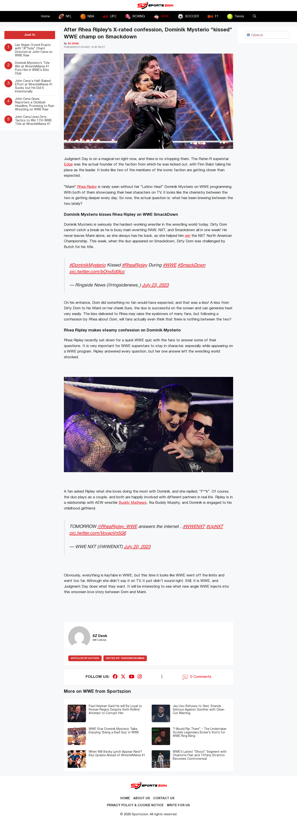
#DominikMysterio (87, 265)
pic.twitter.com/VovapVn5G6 (97, 533)
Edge (68, 164)
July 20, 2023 (137, 547)
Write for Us (178, 805)
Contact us (164, 798)
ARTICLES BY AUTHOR (85, 658)
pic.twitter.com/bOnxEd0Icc (97, 272)
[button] (254, 16)
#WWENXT (194, 527)
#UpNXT (214, 527)
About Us (141, 798)
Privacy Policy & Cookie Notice (135, 805)
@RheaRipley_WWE (117, 527)
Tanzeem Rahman (125, 658)
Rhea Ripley (87, 187)
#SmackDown (191, 265)
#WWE (169, 265)
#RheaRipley (134, 265)
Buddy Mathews (133, 502)
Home (45, 16)
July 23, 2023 (155, 285)
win (187, 236)
